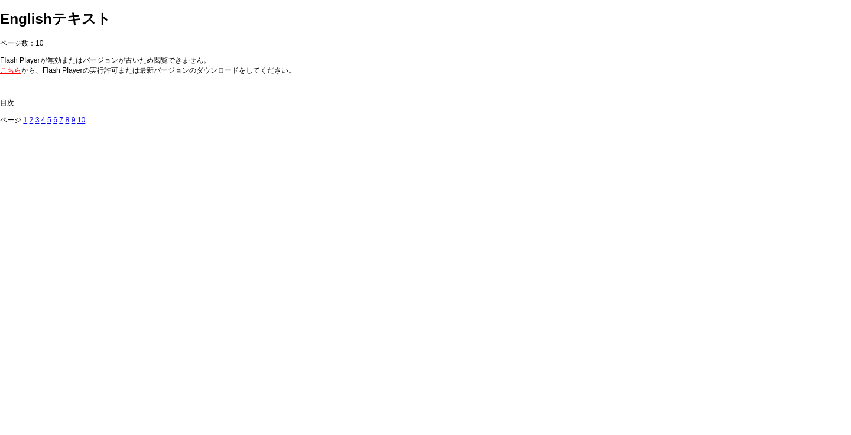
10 (81, 120)
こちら (10, 70)
